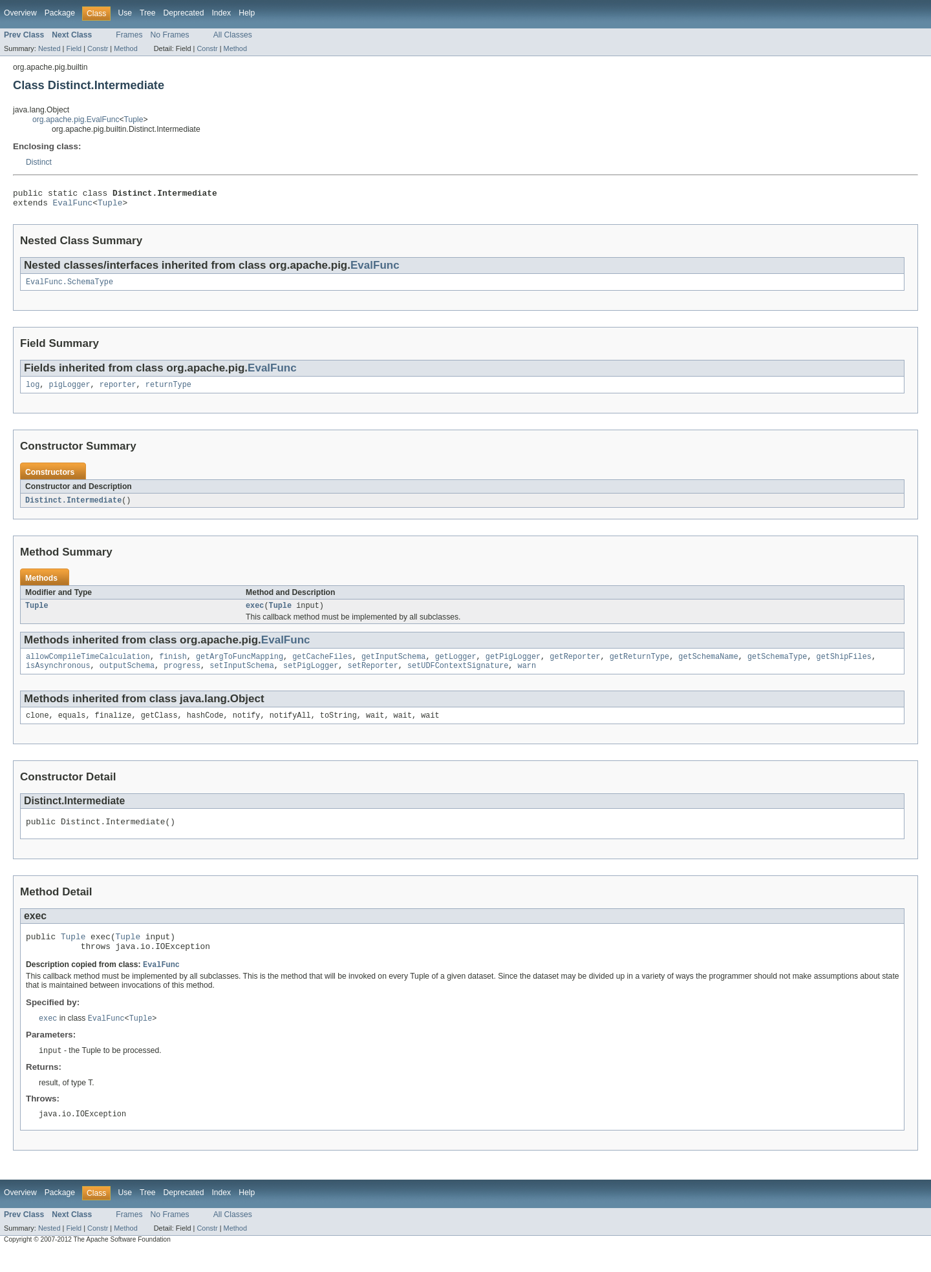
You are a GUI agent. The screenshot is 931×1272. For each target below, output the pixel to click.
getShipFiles (843, 666)
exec (255, 614)
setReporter (373, 676)
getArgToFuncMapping (239, 666)
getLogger (455, 666)
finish (173, 666)
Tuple (134, 119)
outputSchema (127, 676)
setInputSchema (241, 676)
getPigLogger (513, 666)
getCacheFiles (322, 666)
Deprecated (184, 12)
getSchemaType (777, 666)
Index (221, 12)
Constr (97, 48)
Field (73, 48)
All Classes (232, 34)
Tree (148, 12)
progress (182, 676)
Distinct (39, 162)
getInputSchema (393, 666)
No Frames (170, 34)
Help (247, 12)
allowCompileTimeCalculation (88, 666)
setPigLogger (310, 676)
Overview (20, 12)
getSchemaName (708, 666)
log (32, 391)
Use (125, 12)
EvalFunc (73, 206)
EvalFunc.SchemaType (69, 287)
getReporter (575, 666)
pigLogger (70, 391)
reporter (118, 391)
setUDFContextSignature (457, 676)
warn (526, 676)
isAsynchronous (58, 676)
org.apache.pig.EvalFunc (75, 119)
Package (60, 12)
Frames (129, 34)
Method (125, 48)
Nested (49, 48)
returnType (168, 391)
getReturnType (639, 666)
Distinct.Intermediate (73, 507)
